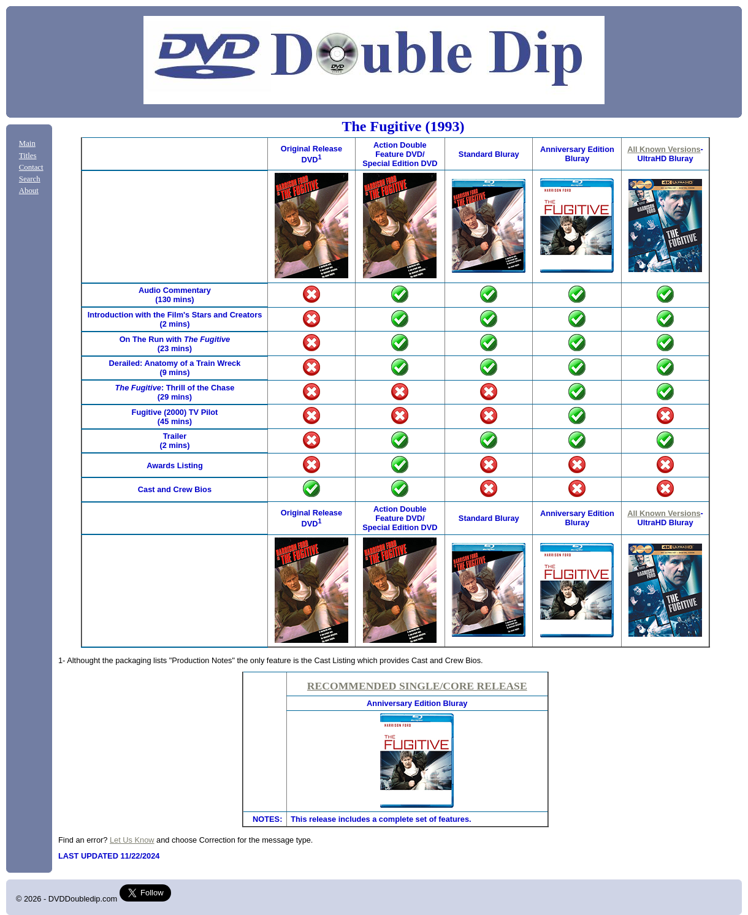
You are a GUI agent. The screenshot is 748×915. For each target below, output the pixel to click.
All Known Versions (663, 149)
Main (27, 143)
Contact (31, 167)
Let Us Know (132, 840)
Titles (28, 155)
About (29, 190)
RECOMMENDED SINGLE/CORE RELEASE (417, 686)
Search (29, 179)
